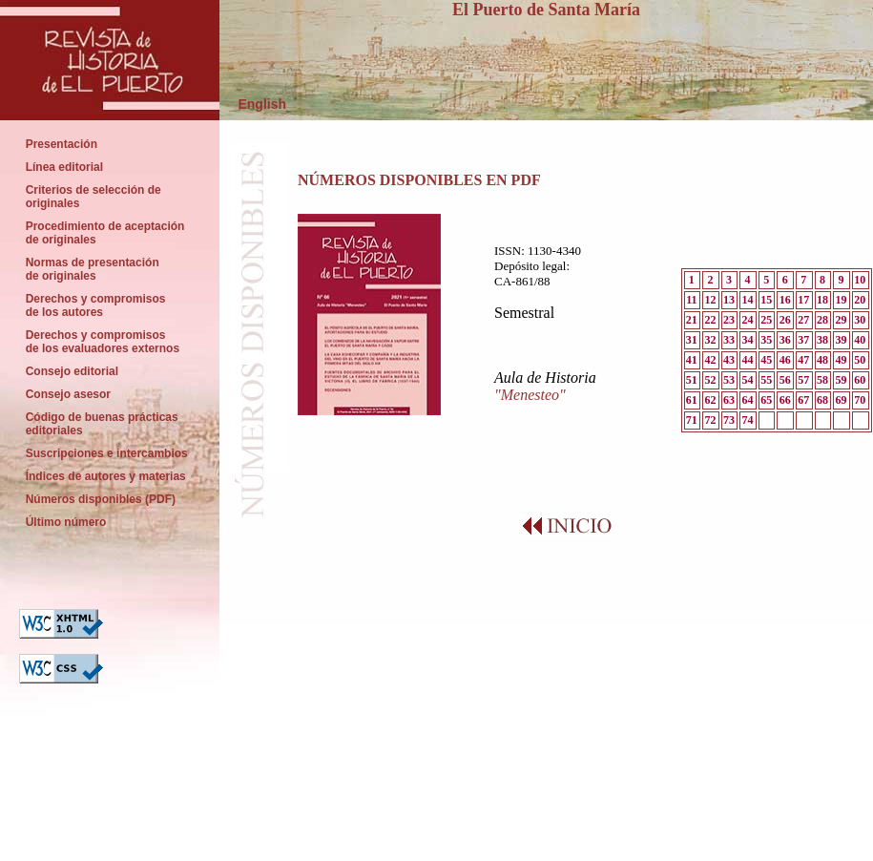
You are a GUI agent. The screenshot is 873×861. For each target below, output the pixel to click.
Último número (67, 522)
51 (691, 380)
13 (729, 299)
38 (822, 339)
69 (841, 400)
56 (785, 380)
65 (766, 400)
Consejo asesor (68, 394)
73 (729, 420)
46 (785, 360)
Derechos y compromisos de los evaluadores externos (102, 341)
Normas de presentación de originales (92, 269)
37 (803, 339)
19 (841, 299)
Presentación (61, 144)
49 (841, 360)
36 (785, 339)
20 (859, 299)
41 (691, 360)
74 (748, 420)
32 (710, 339)
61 (691, 400)
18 (822, 299)
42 (710, 360)
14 (748, 299)
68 (822, 400)
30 (859, 319)
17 (803, 299)
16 (785, 299)
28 (822, 319)
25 (766, 319)
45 (766, 360)
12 (710, 299)
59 (841, 380)
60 (859, 380)
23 (729, 319)
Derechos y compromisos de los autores (95, 305)
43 (729, 360)
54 (748, 380)
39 (841, 339)
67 (803, 400)
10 (859, 279)
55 (766, 380)
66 (785, 400)
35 (766, 339)
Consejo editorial (72, 371)
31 (691, 339)
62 (710, 400)
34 (748, 339)
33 (729, 339)
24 (748, 319)
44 (748, 360)
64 (748, 400)
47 (803, 360)
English (252, 104)
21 (691, 319)
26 (785, 319)
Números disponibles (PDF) (102, 499)
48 (822, 360)
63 (729, 400)
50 (859, 360)
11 (691, 299)
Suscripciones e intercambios (106, 453)
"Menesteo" (530, 395)
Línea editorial (64, 167)
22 (710, 319)
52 (710, 380)
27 (803, 319)
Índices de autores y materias (105, 476)
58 (822, 380)
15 (766, 299)
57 (803, 380)
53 (729, 380)
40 (859, 339)
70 (859, 400)
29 (841, 319)
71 (691, 420)
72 (710, 420)
